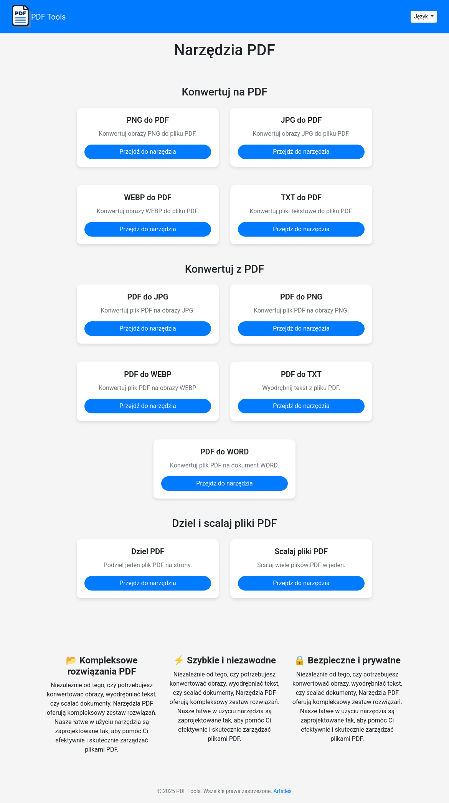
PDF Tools (39, 16)
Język (421, 16)
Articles (283, 791)
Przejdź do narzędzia (147, 151)
